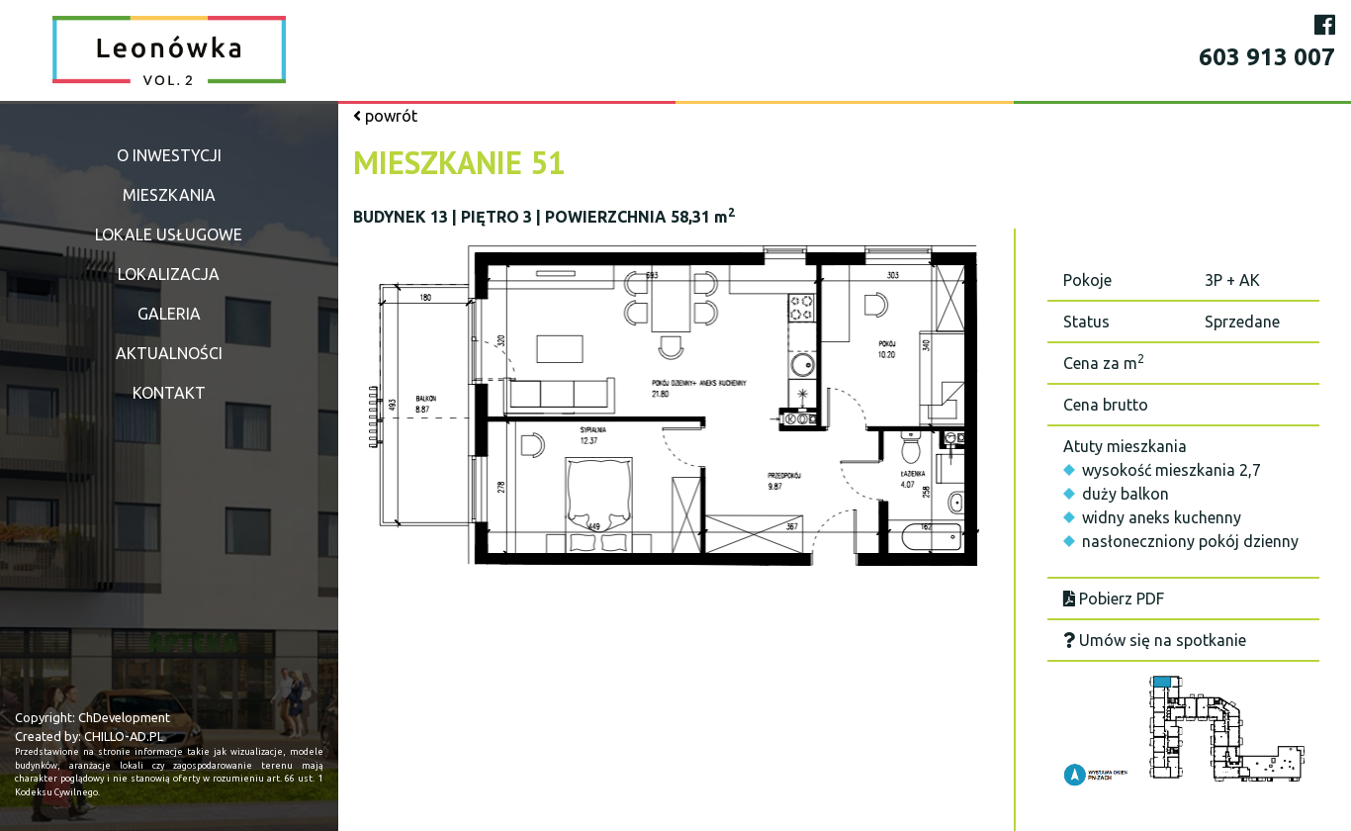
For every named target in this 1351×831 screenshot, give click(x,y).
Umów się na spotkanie (1154, 640)
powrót (385, 116)
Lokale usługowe (168, 234)
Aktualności (169, 353)
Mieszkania (169, 195)
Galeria (169, 314)
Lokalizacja (169, 274)
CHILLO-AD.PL (123, 736)
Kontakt (169, 393)
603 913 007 (1267, 57)
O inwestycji (169, 155)
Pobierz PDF (1113, 598)
